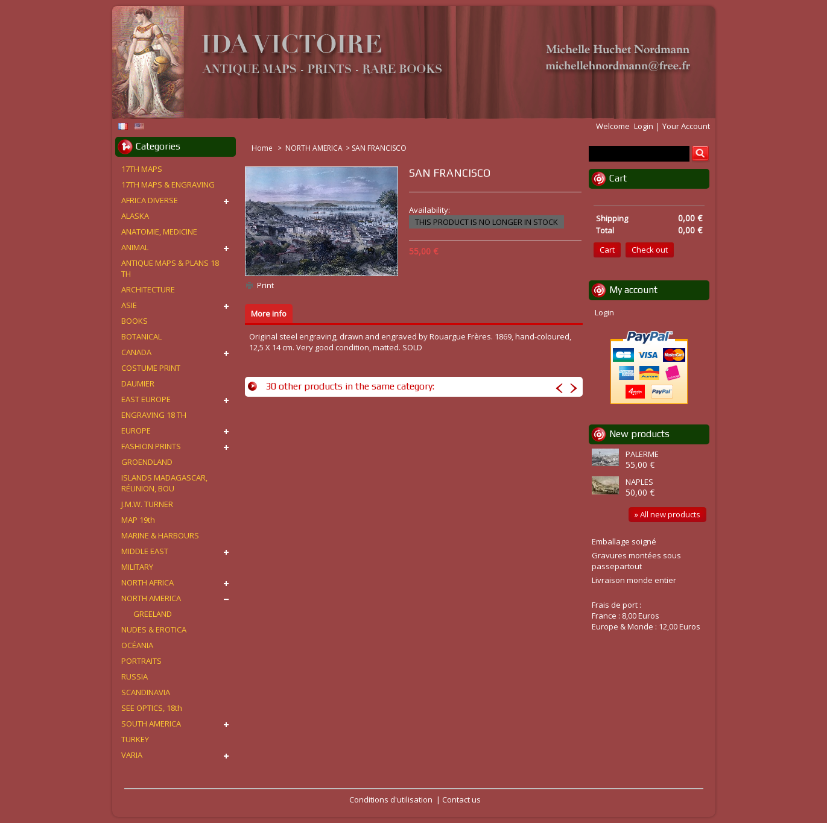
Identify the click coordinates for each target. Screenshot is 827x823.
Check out (650, 249)
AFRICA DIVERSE (149, 200)
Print (265, 285)
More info (269, 313)
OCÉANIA (137, 645)
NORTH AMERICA (314, 148)
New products (639, 434)
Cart (618, 178)
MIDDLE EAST (144, 551)
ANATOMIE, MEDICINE (159, 231)
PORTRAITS (141, 660)
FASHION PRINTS (151, 446)
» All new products (667, 514)
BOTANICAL (141, 336)
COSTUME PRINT (150, 367)
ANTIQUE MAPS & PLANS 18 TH (170, 268)
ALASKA (135, 215)
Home (263, 148)
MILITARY (137, 566)
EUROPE (136, 430)
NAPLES (639, 481)
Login (643, 126)
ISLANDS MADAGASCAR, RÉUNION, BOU (164, 483)
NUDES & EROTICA (153, 629)
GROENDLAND (147, 461)
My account (633, 289)
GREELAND (152, 613)
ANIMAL (134, 247)
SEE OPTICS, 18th (151, 707)
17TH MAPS (141, 168)
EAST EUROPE (146, 399)
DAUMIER (137, 383)
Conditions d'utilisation (391, 799)
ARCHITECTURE (148, 289)
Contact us (461, 799)
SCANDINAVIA (145, 692)
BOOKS (134, 320)
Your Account (686, 126)
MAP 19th (138, 519)
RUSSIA (134, 676)
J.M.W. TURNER (147, 504)
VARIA (131, 754)
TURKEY (135, 739)
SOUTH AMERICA (151, 723)
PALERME (642, 454)
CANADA (136, 352)
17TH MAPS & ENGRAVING (168, 184)
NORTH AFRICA (147, 582)
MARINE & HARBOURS (160, 535)
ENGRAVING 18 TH (153, 414)
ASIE (129, 305)
